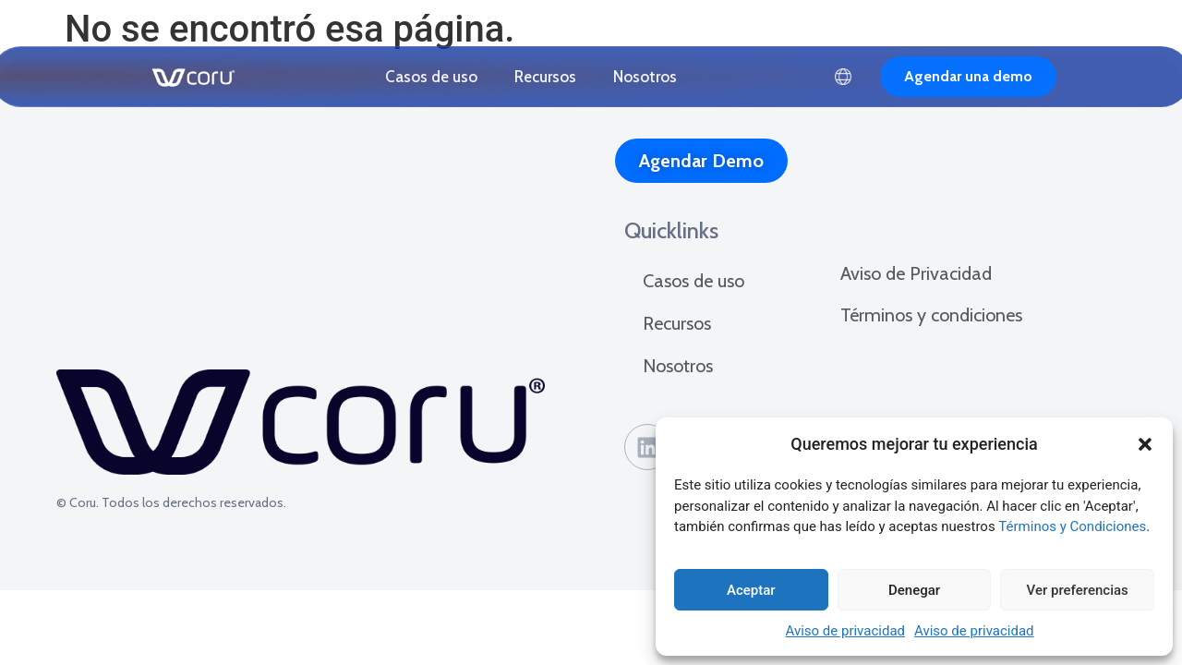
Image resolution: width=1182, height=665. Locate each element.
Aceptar (751, 590)
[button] (1145, 444)
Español (843, 76)
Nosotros (645, 76)
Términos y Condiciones (1072, 526)
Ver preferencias (1077, 590)
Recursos (545, 76)
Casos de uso (431, 76)
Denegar (914, 590)
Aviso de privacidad (845, 631)
